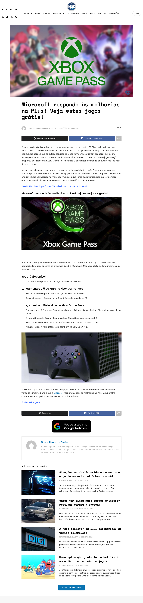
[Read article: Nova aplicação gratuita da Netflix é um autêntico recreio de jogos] (38, 567)
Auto (92, 13)
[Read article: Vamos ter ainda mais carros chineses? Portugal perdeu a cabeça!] (38, 511)
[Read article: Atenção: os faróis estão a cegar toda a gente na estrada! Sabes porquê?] (38, 482)
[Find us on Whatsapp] (12, 17)
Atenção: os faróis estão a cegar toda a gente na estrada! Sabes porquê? (89, 474)
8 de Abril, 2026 (81, 480)
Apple (38, 13)
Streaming (73, 13)
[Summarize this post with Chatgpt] (44, 138)
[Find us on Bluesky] (16, 17)
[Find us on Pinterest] (3, 17)
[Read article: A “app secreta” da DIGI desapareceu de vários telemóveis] (38, 539)
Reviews (102, 13)
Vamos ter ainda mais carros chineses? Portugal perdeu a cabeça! (89, 502)
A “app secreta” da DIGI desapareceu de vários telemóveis (90, 531)
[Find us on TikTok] (7, 17)
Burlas (46, 13)
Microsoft (58, 392)
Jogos (84, 13)
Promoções (114, 13)
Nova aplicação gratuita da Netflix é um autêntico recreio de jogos (88, 559)
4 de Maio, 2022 (61, 128)
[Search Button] (138, 13)
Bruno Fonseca (67, 480)
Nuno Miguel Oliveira (70, 509)
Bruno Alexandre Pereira (40, 128)
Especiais (58, 13)
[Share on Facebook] (92, 138)
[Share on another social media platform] (119, 138)
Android (28, 13)
